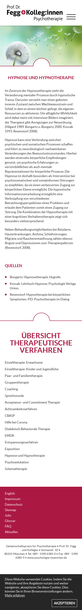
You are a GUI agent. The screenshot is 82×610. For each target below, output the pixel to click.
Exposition (12, 449)
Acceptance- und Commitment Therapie (32, 402)
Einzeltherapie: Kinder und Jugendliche (32, 369)
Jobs (8, 515)
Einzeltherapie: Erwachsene (24, 362)
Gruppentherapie (17, 382)
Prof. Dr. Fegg (67, 546)
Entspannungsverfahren (21, 442)
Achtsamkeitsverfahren (21, 409)
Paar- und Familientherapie (24, 376)
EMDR (9, 435)
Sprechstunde (14, 395)
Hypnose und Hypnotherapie (25, 455)
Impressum (12, 499)
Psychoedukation (17, 462)
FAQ (8, 526)
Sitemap (10, 510)
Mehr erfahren (15, 595)
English (10, 493)
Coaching (11, 389)
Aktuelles (11, 532)
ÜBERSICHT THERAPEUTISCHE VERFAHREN (41, 342)
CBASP (10, 415)
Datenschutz (13, 504)
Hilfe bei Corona (16, 422)
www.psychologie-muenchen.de (47, 557)
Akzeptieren (64, 603)
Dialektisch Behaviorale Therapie (27, 429)
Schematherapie (16, 469)
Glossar (10, 521)
